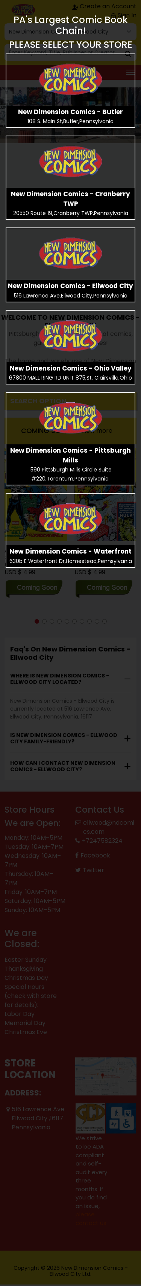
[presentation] (70, 79)
